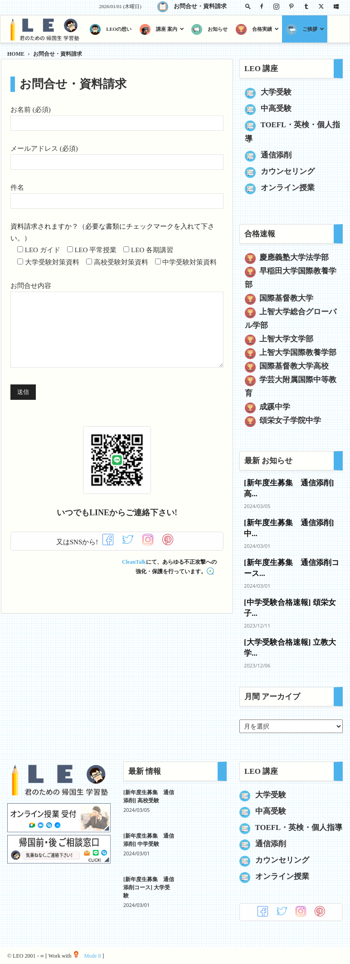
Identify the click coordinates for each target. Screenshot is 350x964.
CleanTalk (134, 562)
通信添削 (276, 155)
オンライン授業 (288, 187)
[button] (248, 6)
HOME (15, 54)
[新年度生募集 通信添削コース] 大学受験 (148, 887)
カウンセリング (288, 171)
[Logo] (46, 29)
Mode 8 (87, 956)
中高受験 (276, 108)
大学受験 (276, 92)
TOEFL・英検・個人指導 (299, 827)
